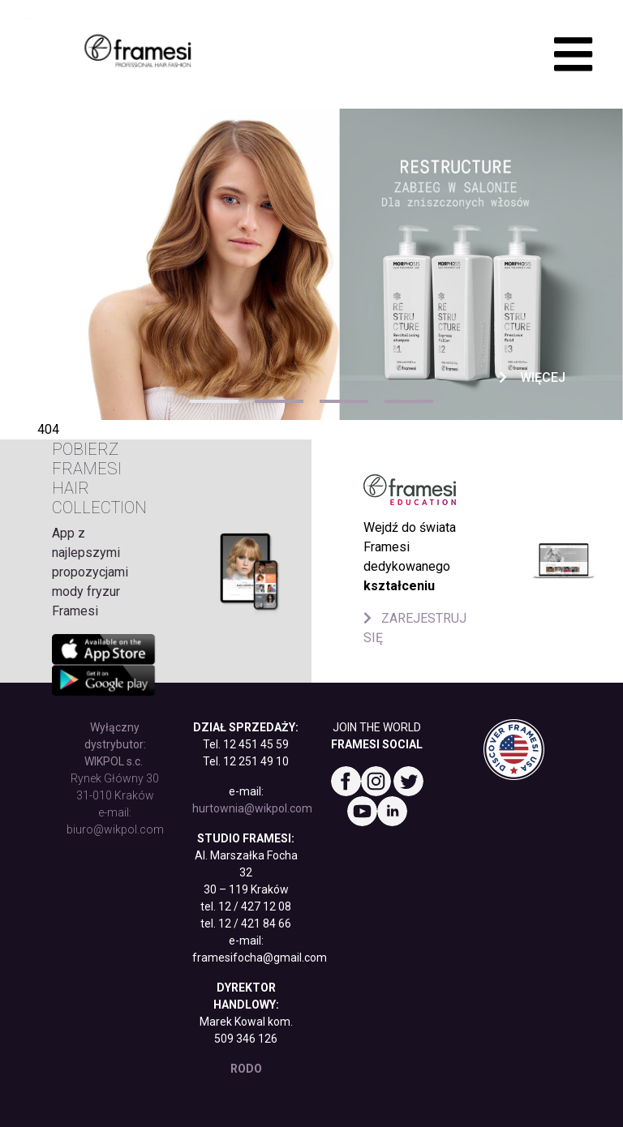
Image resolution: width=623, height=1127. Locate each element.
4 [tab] (409, 401)
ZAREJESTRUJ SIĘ (414, 628)
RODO (246, 1068)
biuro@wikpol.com (115, 829)
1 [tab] (214, 401)
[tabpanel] (311, 264)
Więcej (532, 377)
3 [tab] (344, 401)
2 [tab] (279, 401)
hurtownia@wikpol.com (252, 808)
